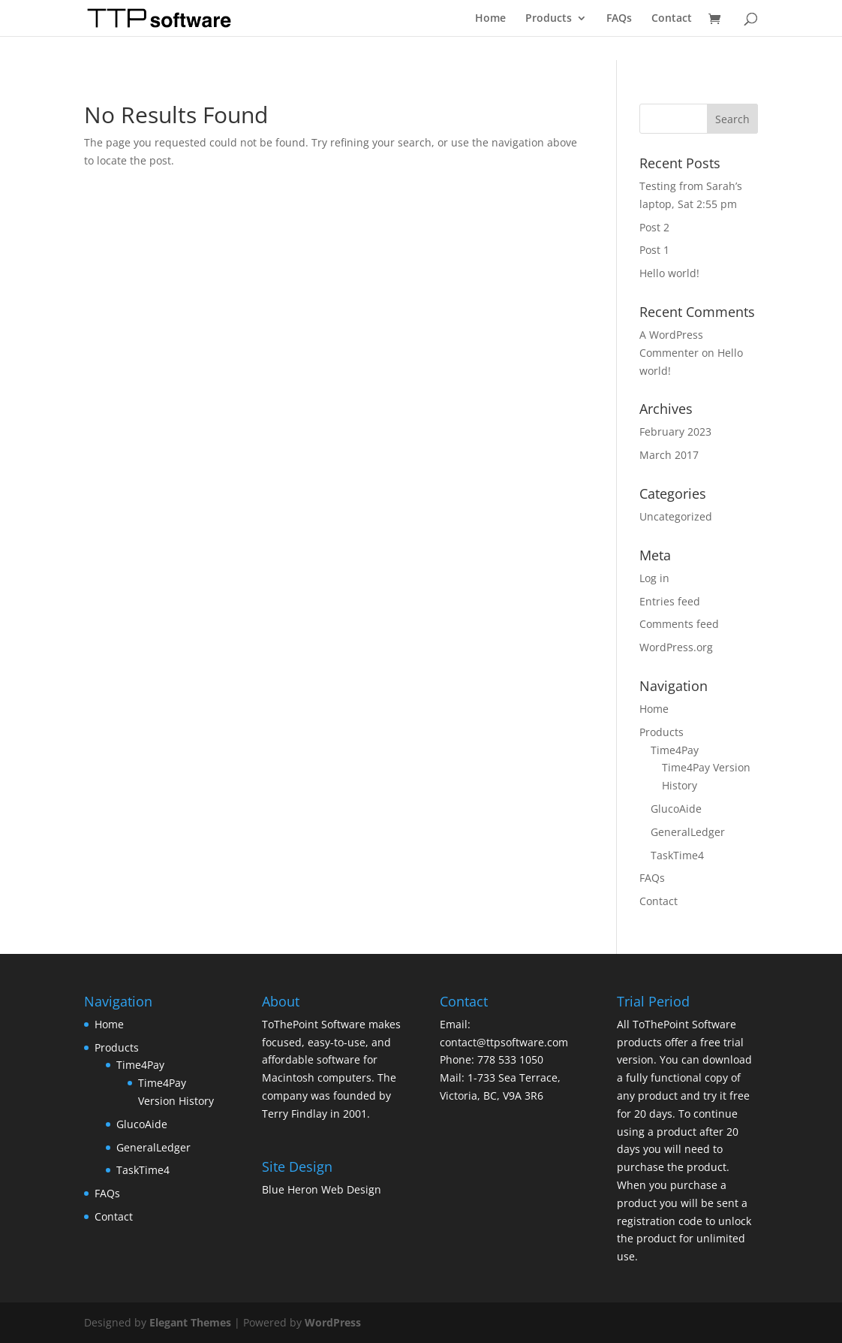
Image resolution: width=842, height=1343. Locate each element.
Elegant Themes (190, 1322)
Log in (654, 578)
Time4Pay (675, 750)
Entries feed (669, 601)
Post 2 (654, 227)
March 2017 (669, 455)
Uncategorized (675, 516)
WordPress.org (676, 647)
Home (490, 19)
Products (548, 19)
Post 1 (654, 250)
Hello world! (669, 273)
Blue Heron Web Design (321, 1189)
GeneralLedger (688, 832)
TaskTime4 (677, 855)
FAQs (619, 19)
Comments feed (679, 624)
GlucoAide (676, 808)
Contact (671, 19)
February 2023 (675, 431)
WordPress (333, 1322)
